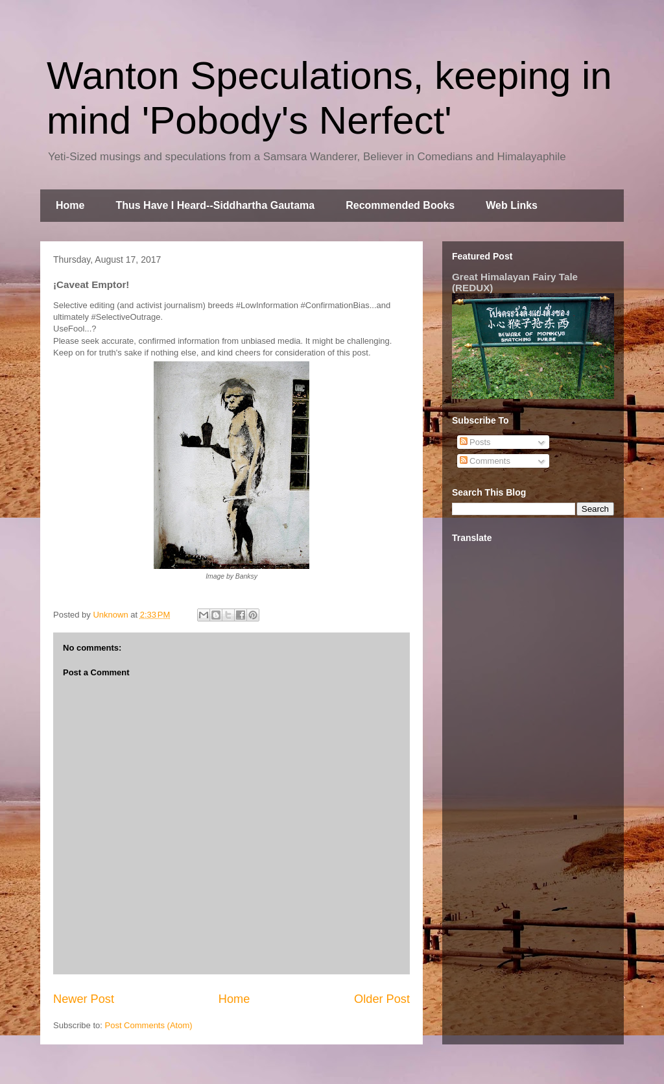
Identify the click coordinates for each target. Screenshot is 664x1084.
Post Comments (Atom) (149, 1025)
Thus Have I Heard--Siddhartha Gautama (214, 205)
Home (70, 205)
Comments (485, 461)
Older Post (382, 999)
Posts (475, 442)
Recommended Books (400, 205)
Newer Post (83, 999)
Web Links (512, 205)
